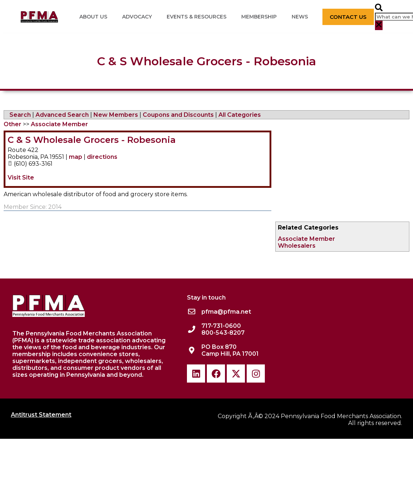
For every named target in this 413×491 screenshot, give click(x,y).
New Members (115, 114)
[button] (379, 8)
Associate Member (306, 238)
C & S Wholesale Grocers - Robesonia (92, 140)
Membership (259, 16)
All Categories (239, 114)
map (75, 156)
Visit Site (21, 177)
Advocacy (137, 16)
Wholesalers (297, 245)
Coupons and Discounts (178, 114)
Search (20, 114)
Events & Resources (196, 16)
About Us (93, 16)
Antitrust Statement (41, 414)
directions (102, 156)
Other (12, 124)
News (300, 16)
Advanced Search (62, 114)
